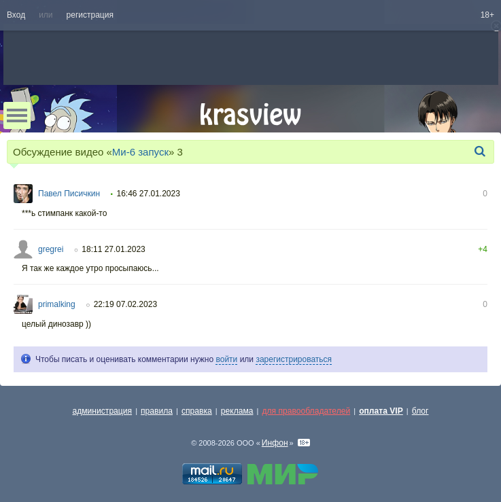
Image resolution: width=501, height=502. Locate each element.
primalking (56, 304)
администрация (103, 411)
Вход (16, 15)
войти (226, 359)
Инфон (275, 443)
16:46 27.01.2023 (147, 193)
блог (420, 411)
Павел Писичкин (69, 193)
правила (157, 411)
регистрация (90, 15)
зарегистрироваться (294, 359)
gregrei (50, 249)
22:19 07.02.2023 (125, 304)
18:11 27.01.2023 (113, 249)
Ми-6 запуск (140, 152)
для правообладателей (306, 411)
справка (197, 411)
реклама (237, 411)
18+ (487, 15)
